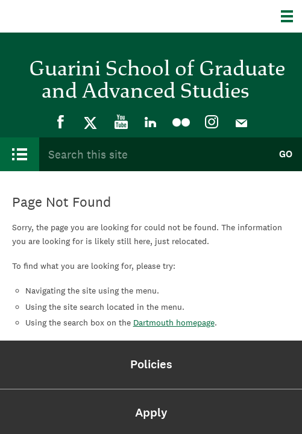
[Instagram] (212, 122)
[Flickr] (181, 122)
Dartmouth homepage (174, 322)
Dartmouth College (70, 16)
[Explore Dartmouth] (291, 16)
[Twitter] (91, 122)
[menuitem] (61, 122)
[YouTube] (121, 122)
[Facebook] (61, 122)
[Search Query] (154, 154)
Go (285, 154)
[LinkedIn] (151, 122)
